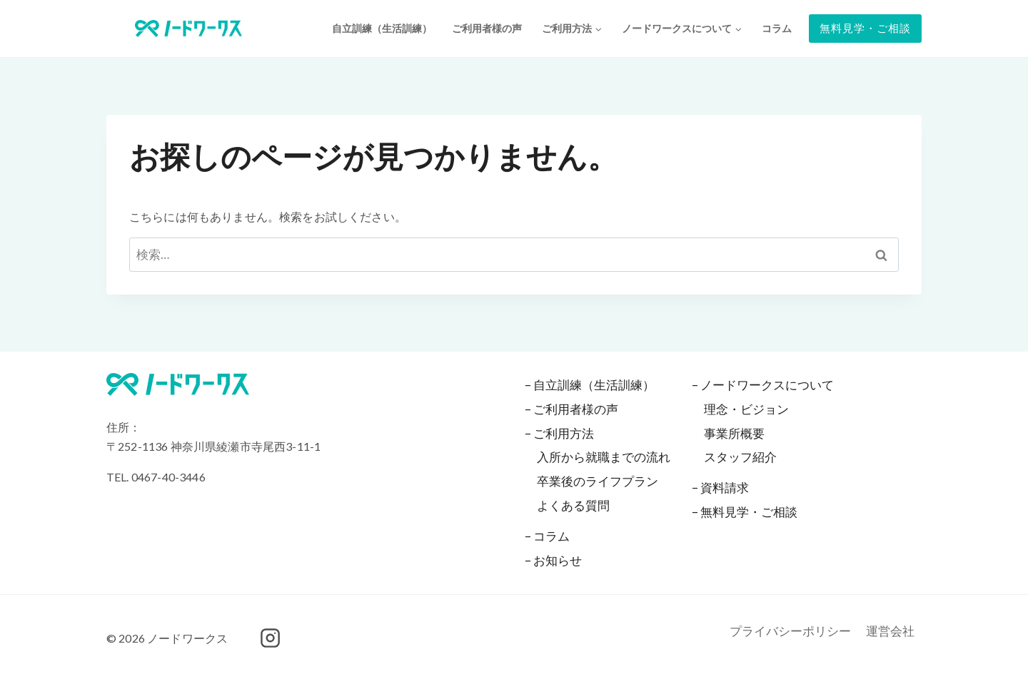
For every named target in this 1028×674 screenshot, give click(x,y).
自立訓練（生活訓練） (382, 28)
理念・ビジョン (746, 409)
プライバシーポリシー (790, 630)
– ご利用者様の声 (571, 409)
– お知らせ (553, 560)
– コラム (547, 536)
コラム (777, 28)
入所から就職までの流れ (603, 456)
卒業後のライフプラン (597, 481)
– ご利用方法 (559, 433)
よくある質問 (573, 505)
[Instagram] (270, 638)
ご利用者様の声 (487, 28)
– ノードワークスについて (763, 384)
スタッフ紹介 (740, 456)
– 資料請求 (720, 487)
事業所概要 (734, 433)
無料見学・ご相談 (865, 28)
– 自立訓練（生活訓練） (590, 384)
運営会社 (890, 630)
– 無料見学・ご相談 (744, 511)
